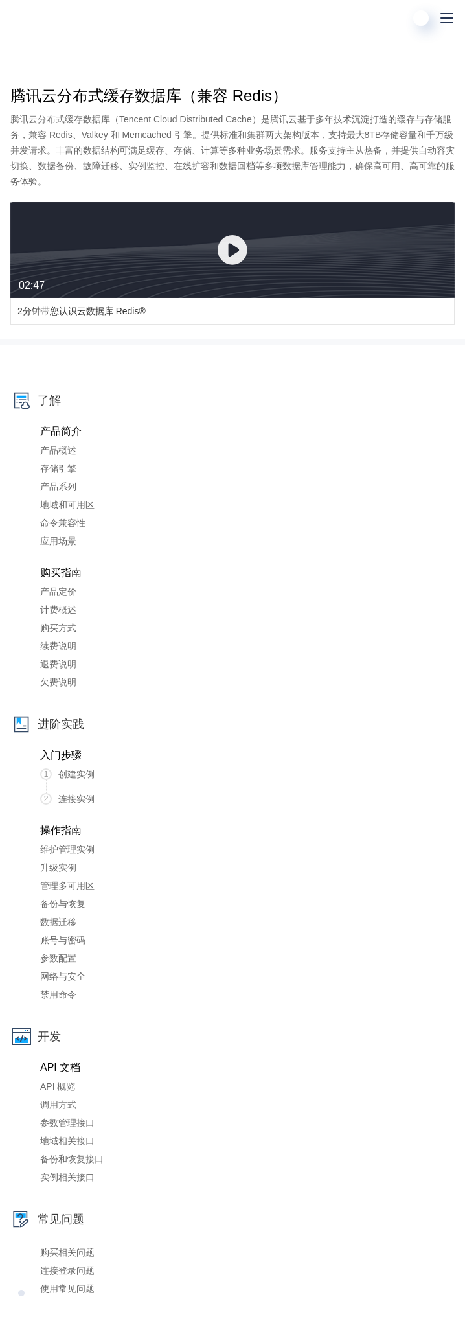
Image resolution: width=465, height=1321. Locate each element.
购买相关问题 (67, 1252)
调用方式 (58, 1104)
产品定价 (58, 591)
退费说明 (58, 664)
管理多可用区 (67, 885)
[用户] (421, 18)
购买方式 (58, 628)
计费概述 (58, 609)
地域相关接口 (67, 1141)
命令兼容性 (62, 523)
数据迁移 (58, 922)
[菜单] (447, 18)
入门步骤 (61, 755)
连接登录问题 (67, 1270)
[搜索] (395, 18)
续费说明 (58, 646)
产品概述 (58, 450)
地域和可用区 (67, 505)
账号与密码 (62, 940)
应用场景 (58, 541)
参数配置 (58, 958)
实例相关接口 (67, 1177)
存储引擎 (58, 468)
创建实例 (67, 774)
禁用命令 (58, 994)
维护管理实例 (67, 849)
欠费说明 (58, 682)
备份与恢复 (62, 904)
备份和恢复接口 (72, 1159)
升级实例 (58, 867)
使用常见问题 (67, 1288)
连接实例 (67, 799)
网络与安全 (62, 976)
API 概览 (57, 1086)
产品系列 (58, 486)
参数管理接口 (67, 1123)
